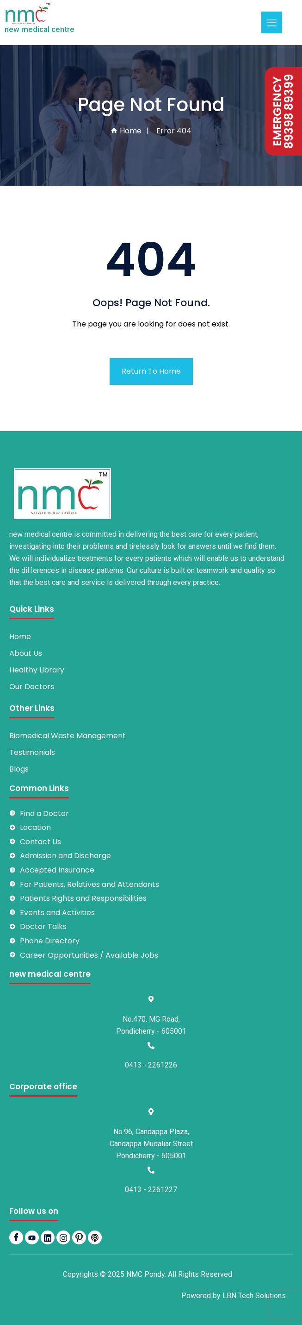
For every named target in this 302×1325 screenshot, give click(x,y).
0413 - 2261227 (151, 1189)
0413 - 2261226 (151, 1065)
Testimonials (32, 752)
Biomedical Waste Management (67, 735)
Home (126, 131)
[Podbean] (95, 1237)
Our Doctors (31, 686)
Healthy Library (36, 670)
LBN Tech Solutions (254, 1295)
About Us (25, 653)
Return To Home (151, 371)
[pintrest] (79, 1237)
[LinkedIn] (48, 1237)
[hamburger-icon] (271, 22)
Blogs (19, 769)
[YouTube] (32, 1237)
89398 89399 (289, 111)
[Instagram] (63, 1237)
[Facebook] (16, 1237)
